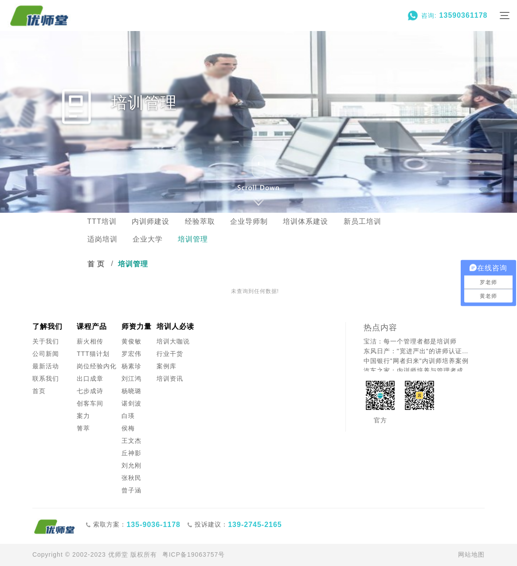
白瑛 (128, 415)
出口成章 (90, 378)
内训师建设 (150, 221)
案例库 (166, 366)
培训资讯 (170, 378)
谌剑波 (131, 403)
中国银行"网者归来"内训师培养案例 (416, 360)
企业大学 (148, 239)
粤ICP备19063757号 (193, 554)
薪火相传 (90, 341)
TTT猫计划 (93, 353)
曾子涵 (131, 490)
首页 (39, 390)
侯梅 (128, 428)
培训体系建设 (305, 221)
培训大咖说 (173, 341)
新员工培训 (362, 221)
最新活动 (45, 366)
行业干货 (170, 353)
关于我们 (45, 341)
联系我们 (45, 378)
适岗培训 (102, 239)
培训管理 (193, 239)
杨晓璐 (131, 390)
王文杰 (131, 440)
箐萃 (83, 428)
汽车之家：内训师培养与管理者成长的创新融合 (417, 370)
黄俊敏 (131, 341)
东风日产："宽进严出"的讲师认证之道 (417, 351)
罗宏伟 (131, 353)
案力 (83, 415)
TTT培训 (102, 221)
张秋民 (131, 477)
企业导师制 (249, 221)
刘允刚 (131, 465)
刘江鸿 (131, 378)
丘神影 (131, 453)
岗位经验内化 (97, 366)
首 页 (96, 264)
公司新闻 (45, 353)
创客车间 (90, 403)
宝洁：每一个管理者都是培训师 (410, 341)
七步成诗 (90, 390)
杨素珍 (131, 366)
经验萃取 (200, 221)
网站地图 (471, 554)
